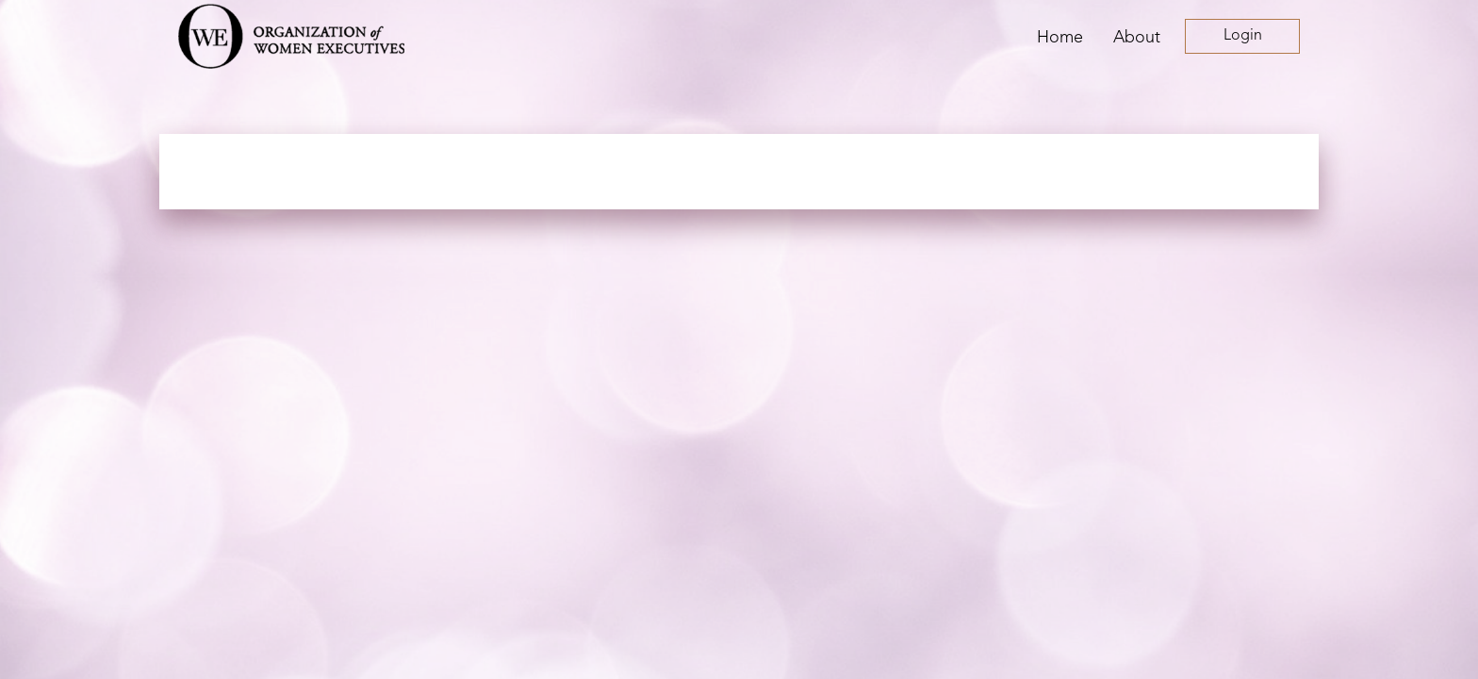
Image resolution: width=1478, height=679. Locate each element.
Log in (1242, 36)
